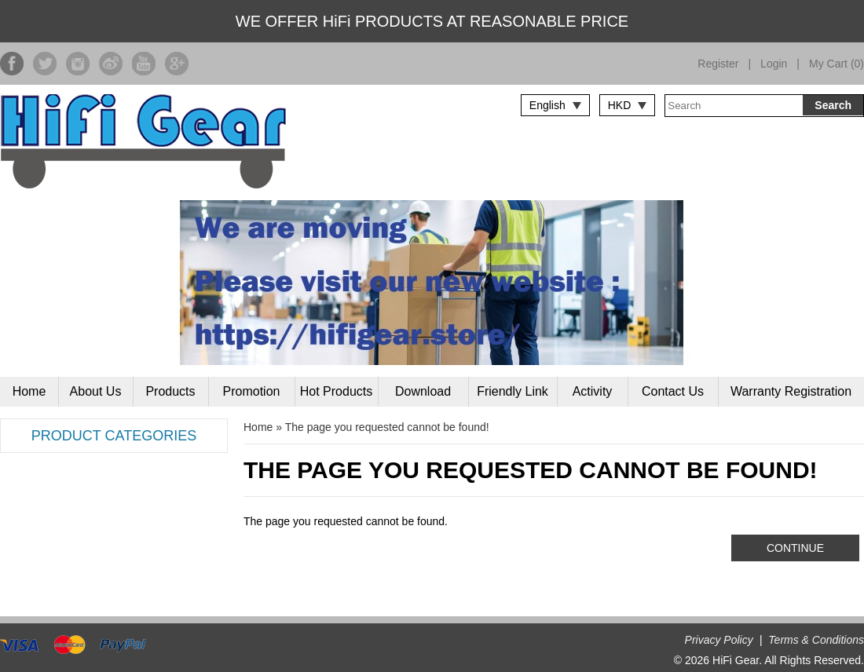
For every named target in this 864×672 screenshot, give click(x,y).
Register (717, 63)
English (547, 105)
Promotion (251, 391)
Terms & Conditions (816, 640)
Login (773, 63)
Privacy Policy (719, 640)
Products (170, 391)
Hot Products (336, 391)
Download (423, 391)
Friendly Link (512, 391)
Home (29, 391)
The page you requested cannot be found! (387, 427)
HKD (620, 105)
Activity (593, 391)
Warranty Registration (790, 391)
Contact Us (673, 391)
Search (833, 105)
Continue (795, 548)
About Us (96, 391)
